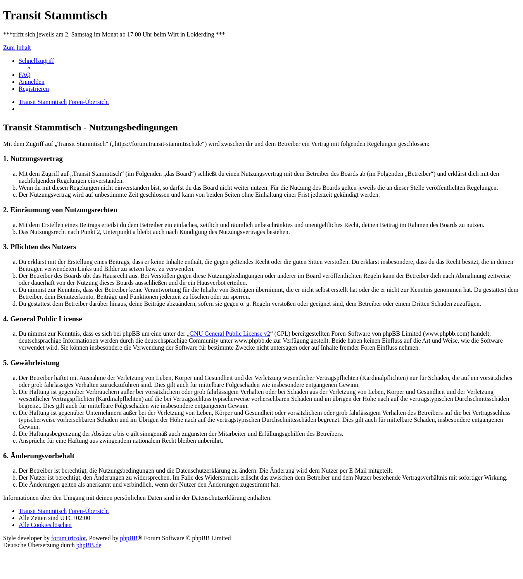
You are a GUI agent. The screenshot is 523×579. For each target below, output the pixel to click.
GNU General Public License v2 (230, 333)
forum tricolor (68, 538)
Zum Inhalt (17, 47)
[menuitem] (25, 74)
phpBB (129, 538)
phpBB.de (88, 545)
